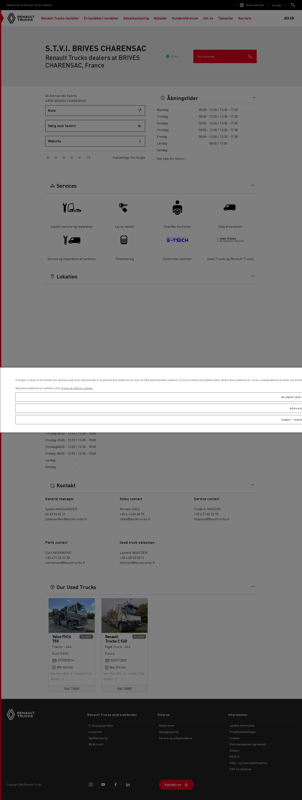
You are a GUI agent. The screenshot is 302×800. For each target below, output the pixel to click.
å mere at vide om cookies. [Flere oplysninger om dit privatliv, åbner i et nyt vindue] (77, 388)
